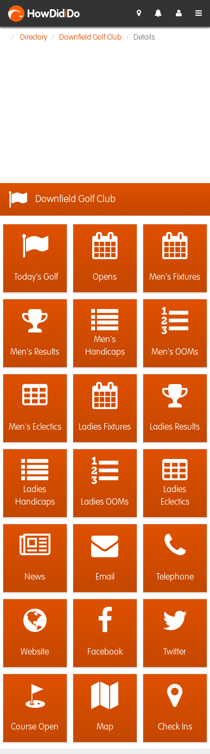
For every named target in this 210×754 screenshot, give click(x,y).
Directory (33, 37)
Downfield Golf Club (90, 37)
